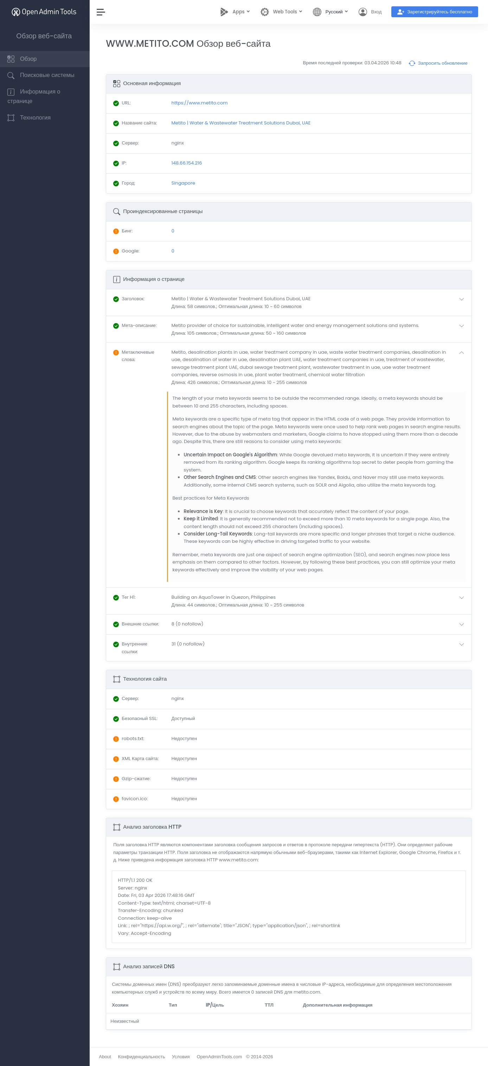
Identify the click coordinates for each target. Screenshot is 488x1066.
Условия (183, 1056)
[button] (319, 302)
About (107, 1056)
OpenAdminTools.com (221, 1056)
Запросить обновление (438, 63)
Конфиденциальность (143, 1056)
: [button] (130, 298)
